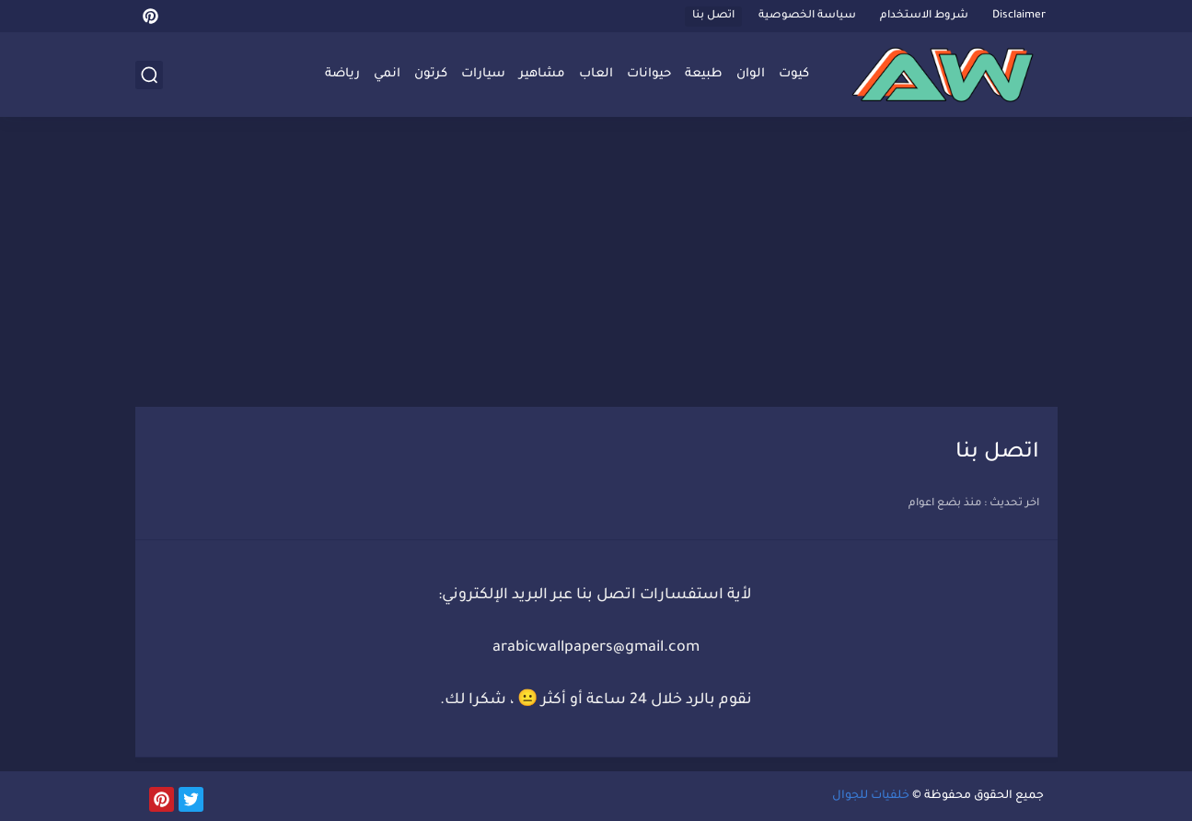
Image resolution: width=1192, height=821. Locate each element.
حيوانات (649, 74)
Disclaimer (1019, 16)
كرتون (430, 74)
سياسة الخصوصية (807, 16)
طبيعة (704, 74)
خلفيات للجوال (870, 796)
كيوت (794, 74)
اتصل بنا (713, 16)
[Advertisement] (596, 264)
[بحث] (149, 75)
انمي (387, 74)
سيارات (483, 74)
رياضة (342, 74)
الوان (750, 74)
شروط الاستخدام (924, 16)
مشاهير (542, 74)
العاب (596, 74)
